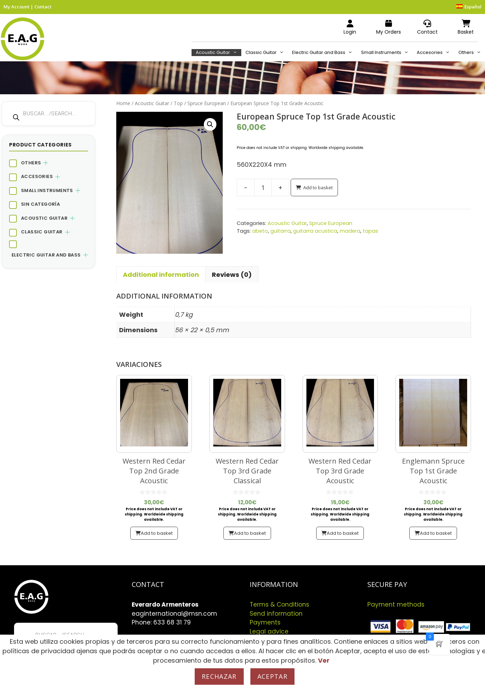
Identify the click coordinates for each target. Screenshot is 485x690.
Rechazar (219, 676)
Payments (265, 622)
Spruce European (206, 103)
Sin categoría (40, 204)
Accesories (435, 52)
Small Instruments (387, 52)
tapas (370, 230)
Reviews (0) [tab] (232, 274)
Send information (276, 613)
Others (471, 52)
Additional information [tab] (161, 274)
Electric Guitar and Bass (324, 52)
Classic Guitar (266, 52)
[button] (210, 124)
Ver (324, 660)
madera (350, 230)
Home (123, 103)
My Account (16, 7)
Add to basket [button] (157, 533)
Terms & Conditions (279, 604)
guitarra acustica (315, 230)
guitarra (280, 230)
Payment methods (395, 604)
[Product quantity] (263, 187)
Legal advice (269, 631)
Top (178, 103)
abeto (260, 230)
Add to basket (318, 187)
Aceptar (272, 676)
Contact (42, 7)
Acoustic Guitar (218, 52)
